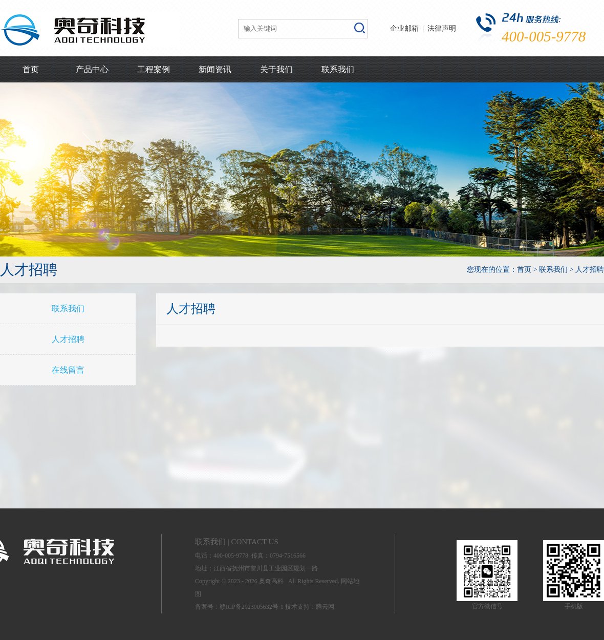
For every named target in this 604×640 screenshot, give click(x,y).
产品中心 (92, 69)
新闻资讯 (215, 69)
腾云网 (325, 606)
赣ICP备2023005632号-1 (252, 606)
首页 (31, 69)
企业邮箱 (404, 28)
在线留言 (68, 370)
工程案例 (153, 69)
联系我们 (337, 69)
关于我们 (276, 69)
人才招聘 (68, 339)
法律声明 (441, 28)
